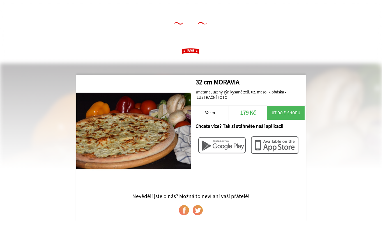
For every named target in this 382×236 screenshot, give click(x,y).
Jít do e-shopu (285, 112)
